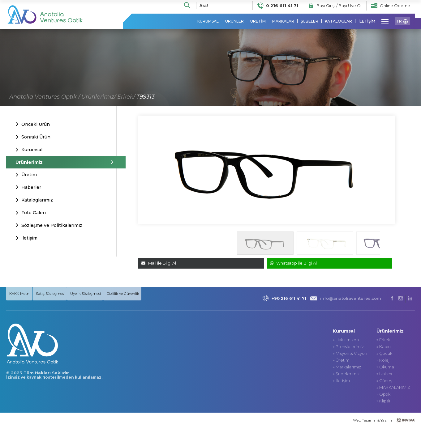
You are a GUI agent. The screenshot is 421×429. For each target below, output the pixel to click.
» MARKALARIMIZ (393, 388)
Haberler (28, 187)
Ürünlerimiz (61, 162)
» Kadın (383, 347)
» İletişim (341, 381)
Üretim (26, 175)
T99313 (145, 97)
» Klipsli (383, 402)
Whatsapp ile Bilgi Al (293, 263)
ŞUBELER (309, 21)
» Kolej (382, 361)
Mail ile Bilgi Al (158, 263)
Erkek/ (126, 97)
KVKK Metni (20, 293)
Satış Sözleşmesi (54, 293)
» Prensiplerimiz (348, 347)
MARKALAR (283, 21)
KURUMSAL (208, 21)
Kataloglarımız (34, 200)
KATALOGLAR (338, 21)
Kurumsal (28, 150)
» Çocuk (384, 354)
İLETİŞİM (367, 21)
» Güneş (384, 381)
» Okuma (385, 368)
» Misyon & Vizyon (350, 354)
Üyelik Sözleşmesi (93, 294)
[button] (391, 244)
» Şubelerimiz (346, 374)
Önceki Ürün (32, 124)
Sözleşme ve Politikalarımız (48, 226)
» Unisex (384, 374)
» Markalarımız (347, 368)
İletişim (26, 238)
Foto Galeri (30, 213)
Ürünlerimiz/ (98, 97)
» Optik (383, 395)
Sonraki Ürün (32, 137)
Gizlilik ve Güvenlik (132, 294)
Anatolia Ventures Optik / (44, 97)
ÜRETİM (258, 21)
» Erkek (383, 340)
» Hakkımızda (346, 340)
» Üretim (341, 361)
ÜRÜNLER (234, 21)
